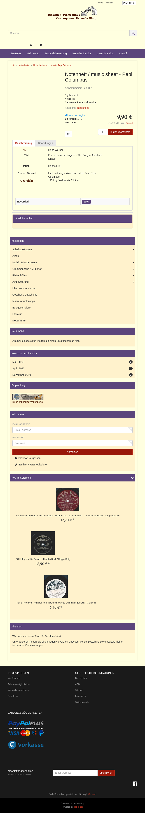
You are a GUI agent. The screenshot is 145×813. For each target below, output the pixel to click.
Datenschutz (81, 678)
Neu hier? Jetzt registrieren (31, 464)
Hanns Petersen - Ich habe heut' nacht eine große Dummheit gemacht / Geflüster (56, 603)
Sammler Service (81, 53)
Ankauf (123, 53)
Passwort (18, 437)
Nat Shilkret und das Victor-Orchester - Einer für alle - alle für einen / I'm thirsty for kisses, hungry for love (68, 515)
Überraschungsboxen (24, 288)
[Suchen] (69, 33)
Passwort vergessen (28, 458)
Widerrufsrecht (82, 702)
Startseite (16, 53)
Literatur (17, 314)
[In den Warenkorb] (120, 132)
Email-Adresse (21, 424)
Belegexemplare (21, 307)
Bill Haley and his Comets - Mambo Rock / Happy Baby (43, 559)
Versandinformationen (18, 690)
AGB (77, 684)
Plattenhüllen (73, 275)
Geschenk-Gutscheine (24, 294)
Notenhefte (83, 107)
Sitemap (79, 690)
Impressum (80, 696)
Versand (129, 123)
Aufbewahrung (73, 282)
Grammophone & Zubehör (73, 269)
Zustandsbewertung (56, 53)
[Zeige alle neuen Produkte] (132, 477)
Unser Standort (105, 53)
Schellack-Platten (73, 249)
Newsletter (13, 696)
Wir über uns (14, 678)
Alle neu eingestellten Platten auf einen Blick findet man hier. (46, 340)
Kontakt (109, 2)
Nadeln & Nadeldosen (73, 262)
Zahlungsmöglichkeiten (19, 684)
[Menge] (103, 132)
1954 (86, 201)
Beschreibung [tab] (23, 143)
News (100, 2)
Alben (15, 256)
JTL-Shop (78, 807)
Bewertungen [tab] (45, 143)
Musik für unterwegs (23, 301)
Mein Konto (33, 53)
